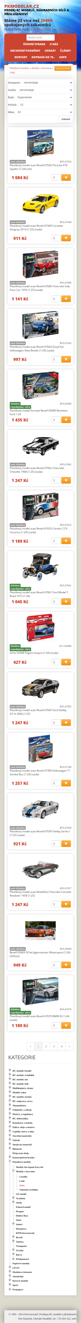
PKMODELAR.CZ (40, 9)
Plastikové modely (19, 68)
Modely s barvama (41, 68)
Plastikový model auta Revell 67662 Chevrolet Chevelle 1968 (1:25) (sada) (37, 470)
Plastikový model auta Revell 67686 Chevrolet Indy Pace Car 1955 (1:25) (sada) (40, 288)
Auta (12, 72)
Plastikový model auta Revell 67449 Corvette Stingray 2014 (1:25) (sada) (36, 227)
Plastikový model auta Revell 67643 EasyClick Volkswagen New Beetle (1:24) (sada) (37, 348)
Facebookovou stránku (51, 29)
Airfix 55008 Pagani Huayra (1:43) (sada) (34, 653)
